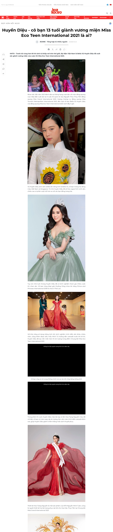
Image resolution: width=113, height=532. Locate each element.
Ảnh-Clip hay (76, 17)
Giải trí (23, 17)
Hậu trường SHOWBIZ (53, 17)
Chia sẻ (3, 59)
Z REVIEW (86, 17)
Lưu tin (3, 64)
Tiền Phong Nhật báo (61, 5)
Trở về (3, 74)
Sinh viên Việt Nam (77, 5)
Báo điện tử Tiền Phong (56, 11)
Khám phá (15, 17)
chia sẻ (49, 49)
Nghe (3, 55)
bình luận (64, 49)
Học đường (30, 17)
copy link (56, 49)
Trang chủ (2, 17)
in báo (60, 49)
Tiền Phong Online (45, 5)
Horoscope (103, 17)
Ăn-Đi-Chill (67, 17)
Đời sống (7, 17)
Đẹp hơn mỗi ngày (41, 17)
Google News (110, 23)
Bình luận (3, 69)
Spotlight (95, 17)
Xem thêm (110, 17)
